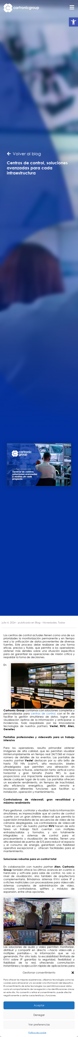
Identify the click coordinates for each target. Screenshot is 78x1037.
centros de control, (43, 713)
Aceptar (39, 1005)
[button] (73, 22)
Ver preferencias (39, 1024)
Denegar (39, 1015)
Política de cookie (37, 1032)
